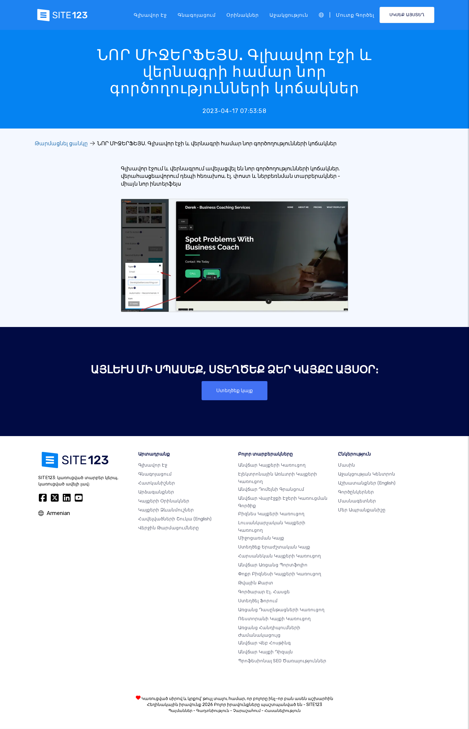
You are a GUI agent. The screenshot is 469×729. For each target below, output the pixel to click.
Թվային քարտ (255, 583)
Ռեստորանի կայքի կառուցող (274, 619)
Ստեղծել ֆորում (258, 601)
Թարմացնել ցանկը (61, 143)
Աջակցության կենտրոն (366, 474)
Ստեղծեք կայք (234, 390)
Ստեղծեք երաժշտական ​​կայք (274, 547)
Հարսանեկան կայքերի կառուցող (279, 556)
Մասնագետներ (357, 501)
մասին (346, 465)
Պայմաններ (180, 711)
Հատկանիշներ (156, 483)
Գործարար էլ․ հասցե (264, 592)
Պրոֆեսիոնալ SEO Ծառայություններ (282, 661)
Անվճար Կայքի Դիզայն (265, 652)
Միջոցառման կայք (261, 538)
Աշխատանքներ (366, 483)
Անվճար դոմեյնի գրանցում (271, 489)
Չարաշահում (247, 711)
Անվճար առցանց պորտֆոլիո (272, 565)
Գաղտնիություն (212, 711)
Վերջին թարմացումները (168, 528)
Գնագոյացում (197, 15)
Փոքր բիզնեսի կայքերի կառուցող (279, 574)
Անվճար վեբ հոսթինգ (264, 643)
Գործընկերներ (356, 492)
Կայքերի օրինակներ (163, 501)
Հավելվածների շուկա (174, 519)
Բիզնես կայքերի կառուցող (271, 513)
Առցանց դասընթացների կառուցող (281, 610)
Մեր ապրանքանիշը (362, 510)
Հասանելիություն (282, 711)
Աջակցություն (288, 15)
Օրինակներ (242, 15)
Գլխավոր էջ (150, 15)
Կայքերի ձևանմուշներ (166, 510)
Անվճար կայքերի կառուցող (272, 465)
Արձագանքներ (156, 492)
